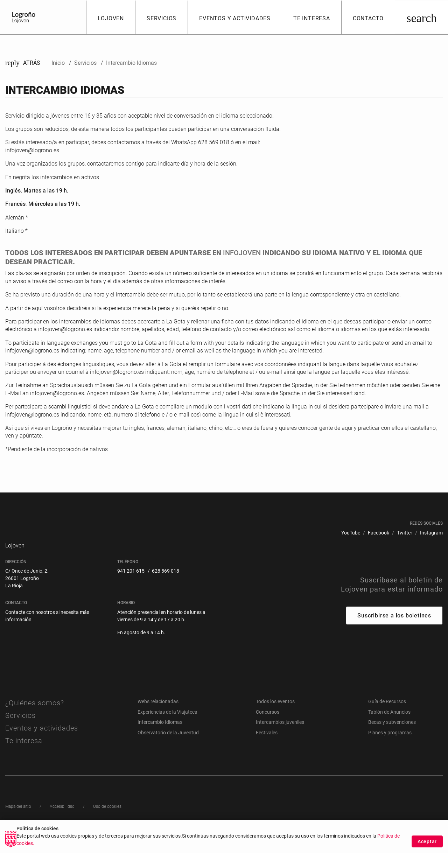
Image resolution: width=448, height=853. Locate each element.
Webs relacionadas (158, 718)
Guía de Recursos (387, 718)
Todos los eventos (275, 718)
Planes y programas (390, 749)
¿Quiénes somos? (34, 719)
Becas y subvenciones (392, 739)
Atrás (22, 63)
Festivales (267, 749)
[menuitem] (350, 533)
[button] (110, 17)
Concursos (267, 728)
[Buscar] (421, 17)
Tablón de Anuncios (389, 728)
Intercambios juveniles (280, 739)
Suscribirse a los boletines (394, 632)
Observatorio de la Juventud (168, 749)
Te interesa (23, 757)
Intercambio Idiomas (160, 739)
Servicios (20, 732)
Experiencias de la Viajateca (167, 728)
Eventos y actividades (41, 745)
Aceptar (427, 841)
